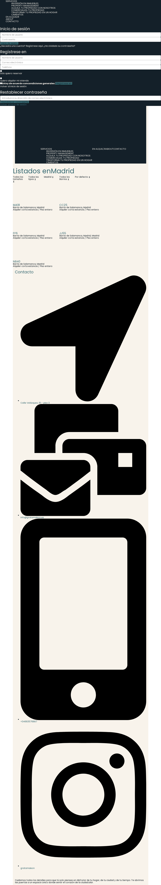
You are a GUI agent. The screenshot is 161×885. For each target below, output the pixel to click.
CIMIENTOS (17, 14)
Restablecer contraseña (14, 102)
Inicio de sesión (9, 43)
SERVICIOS (46, 149)
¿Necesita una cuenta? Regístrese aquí (21, 46)
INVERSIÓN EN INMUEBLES (24, 3)
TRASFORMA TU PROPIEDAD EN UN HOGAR (34, 12)
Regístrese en (63, 83)
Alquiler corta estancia (25, 209)
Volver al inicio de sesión (13, 86)
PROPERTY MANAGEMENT (25, 5)
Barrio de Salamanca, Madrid (75, 235)
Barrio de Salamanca (24, 207)
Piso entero (46, 209)
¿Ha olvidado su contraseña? (59, 46)
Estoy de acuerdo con (28, 83)
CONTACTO (12, 21)
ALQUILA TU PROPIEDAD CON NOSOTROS (33, 8)
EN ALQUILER (12, 16)
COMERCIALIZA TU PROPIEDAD (27, 10)
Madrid (40, 207)
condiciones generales (41, 83)
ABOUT (9, 19)
